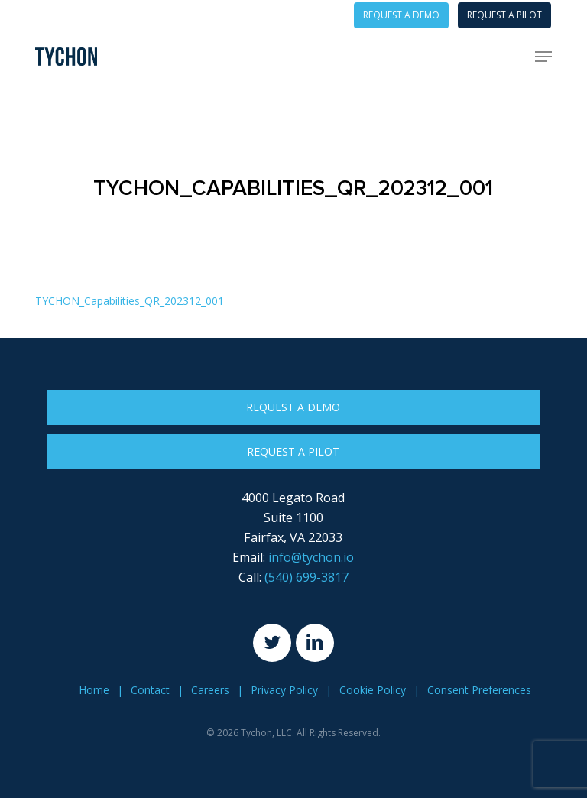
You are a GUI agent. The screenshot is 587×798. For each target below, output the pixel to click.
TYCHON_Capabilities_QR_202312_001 (129, 301)
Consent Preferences (479, 690)
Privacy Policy (284, 690)
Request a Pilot (293, 451)
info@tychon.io (311, 557)
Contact (150, 690)
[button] (543, 56)
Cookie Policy (372, 690)
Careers (210, 690)
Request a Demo (293, 407)
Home (94, 690)
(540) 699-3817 (306, 577)
